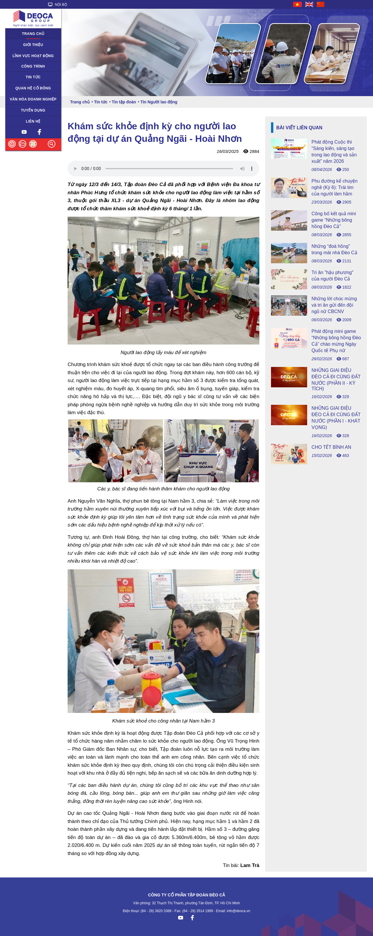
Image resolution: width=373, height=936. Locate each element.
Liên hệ (33, 121)
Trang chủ (33, 34)
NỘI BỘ (57, 5)
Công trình (33, 66)
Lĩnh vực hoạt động (33, 56)
